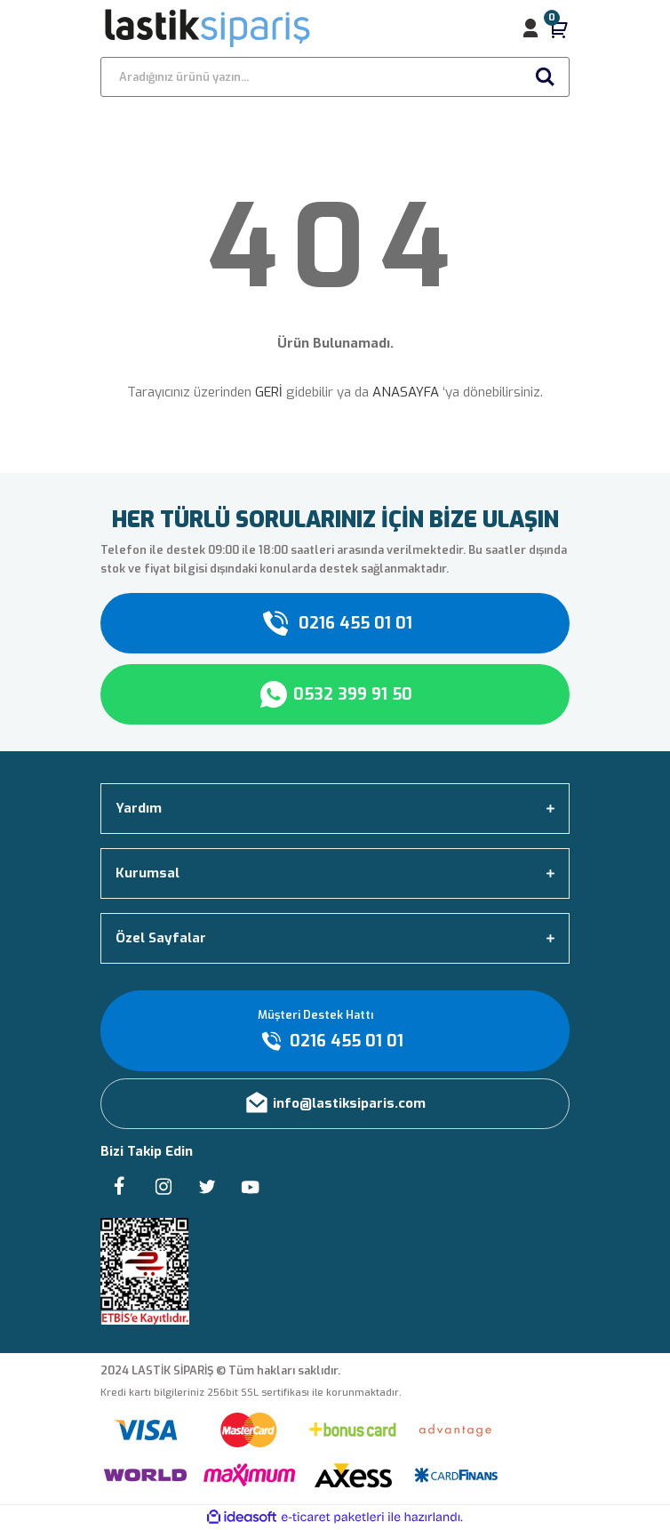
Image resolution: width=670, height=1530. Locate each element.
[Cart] (559, 28)
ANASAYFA (405, 392)
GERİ (269, 392)
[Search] (335, 77)
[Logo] (208, 28)
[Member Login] (530, 28)
